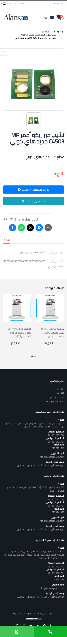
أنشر (5, 219)
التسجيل (59, 3)
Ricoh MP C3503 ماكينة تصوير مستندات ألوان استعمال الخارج (51, 332)
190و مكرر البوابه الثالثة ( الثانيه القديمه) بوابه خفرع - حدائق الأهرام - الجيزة (35, 489)
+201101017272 (56, 435)
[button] (45, 17)
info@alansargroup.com (51, 457)
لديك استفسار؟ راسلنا (33, 189)
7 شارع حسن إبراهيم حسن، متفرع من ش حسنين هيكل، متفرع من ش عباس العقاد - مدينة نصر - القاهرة (34, 425)
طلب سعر (22, 3)
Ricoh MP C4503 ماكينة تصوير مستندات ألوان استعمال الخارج (18, 332)
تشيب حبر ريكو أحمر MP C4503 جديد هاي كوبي (35, 38)
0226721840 (58, 448)
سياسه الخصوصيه (55, 401)
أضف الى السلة (33, 201)
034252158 (58, 579)
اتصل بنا (60, 392)
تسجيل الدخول (57, 397)
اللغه (7, 3)
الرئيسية (60, 31)
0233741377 (58, 512)
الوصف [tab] (6, 240)
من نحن (60, 388)
